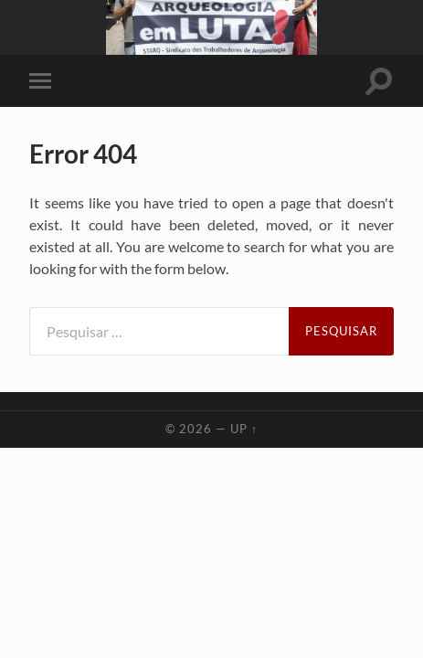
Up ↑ (244, 428)
